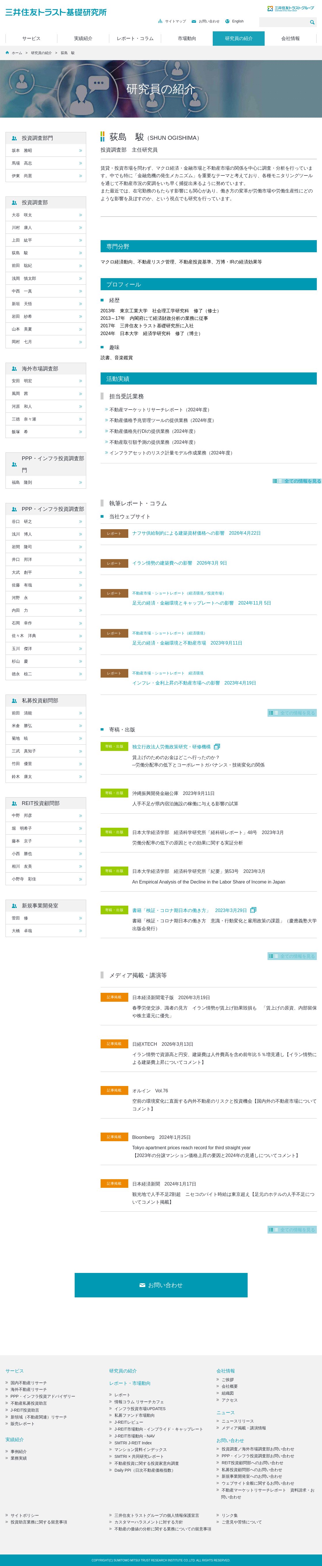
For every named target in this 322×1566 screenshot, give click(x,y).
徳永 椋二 (22, 674)
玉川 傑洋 (22, 648)
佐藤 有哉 (22, 585)
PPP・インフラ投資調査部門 (53, 464)
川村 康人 (22, 227)
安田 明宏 (22, 380)
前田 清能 (22, 713)
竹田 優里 (22, 763)
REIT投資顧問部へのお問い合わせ (249, 1462)
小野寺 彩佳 (24, 879)
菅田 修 (20, 918)
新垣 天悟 (22, 303)
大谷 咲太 (22, 215)
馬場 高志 (22, 163)
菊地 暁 (20, 738)
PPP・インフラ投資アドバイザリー (40, 1396)
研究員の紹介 (239, 38)
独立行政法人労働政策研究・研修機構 (171, 746)
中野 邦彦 (22, 815)
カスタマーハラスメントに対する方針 (146, 1522)
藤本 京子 (22, 841)
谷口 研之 (22, 521)
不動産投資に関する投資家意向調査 (144, 1463)
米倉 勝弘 (22, 725)
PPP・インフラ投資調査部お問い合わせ (255, 1456)
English (234, 21)
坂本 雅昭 (22, 150)
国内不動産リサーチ (26, 1382)
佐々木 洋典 (24, 635)
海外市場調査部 (40, 369)
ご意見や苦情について (239, 1522)
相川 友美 (22, 866)
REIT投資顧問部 (41, 803)
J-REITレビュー (126, 1422)
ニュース (225, 1412)
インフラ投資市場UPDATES (137, 1408)
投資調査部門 (37, 138)
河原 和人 (22, 406)
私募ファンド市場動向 (132, 1415)
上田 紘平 (22, 240)
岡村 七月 (22, 341)
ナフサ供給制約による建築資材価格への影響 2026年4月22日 (196, 533)
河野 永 (20, 597)
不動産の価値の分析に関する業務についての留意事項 (160, 1529)
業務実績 (16, 1458)
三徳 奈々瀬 (24, 419)
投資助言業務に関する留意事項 (36, 1522)
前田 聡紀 (22, 265)
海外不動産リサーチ (26, 1389)
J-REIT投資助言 (22, 1410)
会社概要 (227, 1386)
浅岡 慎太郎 (24, 278)
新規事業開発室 (40, 906)
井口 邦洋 (22, 559)
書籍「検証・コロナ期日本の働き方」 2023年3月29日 (189, 910)
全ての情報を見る (298, 481)
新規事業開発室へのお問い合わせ (249, 1476)
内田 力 (20, 610)
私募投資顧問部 (40, 700)
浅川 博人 (22, 534)
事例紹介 (16, 1451)
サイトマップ (172, 21)
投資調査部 (35, 202)
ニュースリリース (235, 1421)
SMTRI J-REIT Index (130, 1443)
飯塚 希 (20, 431)
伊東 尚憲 (22, 175)
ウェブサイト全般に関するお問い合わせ (255, 1483)
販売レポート (20, 1423)
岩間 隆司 (22, 546)
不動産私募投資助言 (26, 1403)
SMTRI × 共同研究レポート (136, 1456)
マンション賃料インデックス (138, 1449)
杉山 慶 (20, 661)
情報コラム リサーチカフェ (136, 1401)
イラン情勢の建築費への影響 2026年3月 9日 (179, 563)
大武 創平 (22, 572)
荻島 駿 (20, 253)
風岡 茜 (20, 393)
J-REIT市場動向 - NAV (132, 1436)
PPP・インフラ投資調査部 (53, 509)
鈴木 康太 (22, 776)
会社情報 (290, 38)
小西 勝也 (22, 853)
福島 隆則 (22, 482)
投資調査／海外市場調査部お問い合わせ (255, 1449)
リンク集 (227, 1515)
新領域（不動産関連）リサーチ (36, 1417)
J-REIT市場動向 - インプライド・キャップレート (156, 1429)
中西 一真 (22, 291)
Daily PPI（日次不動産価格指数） (142, 1470)
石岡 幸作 (22, 623)
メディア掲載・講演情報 (241, 1428)
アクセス (227, 1400)
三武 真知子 (24, 751)
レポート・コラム (135, 38)
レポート (120, 1395)
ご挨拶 (225, 1379)
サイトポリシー (22, 1515)
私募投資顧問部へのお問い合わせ (249, 1469)
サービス (31, 38)
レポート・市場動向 (130, 1383)
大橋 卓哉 (22, 930)
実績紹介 (83, 38)
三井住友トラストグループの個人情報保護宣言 (154, 1515)
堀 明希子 (22, 828)
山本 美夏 (22, 329)
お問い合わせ (206, 21)
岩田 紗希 (22, 316)
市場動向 (187, 38)
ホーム (17, 53)
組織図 (225, 1393)
